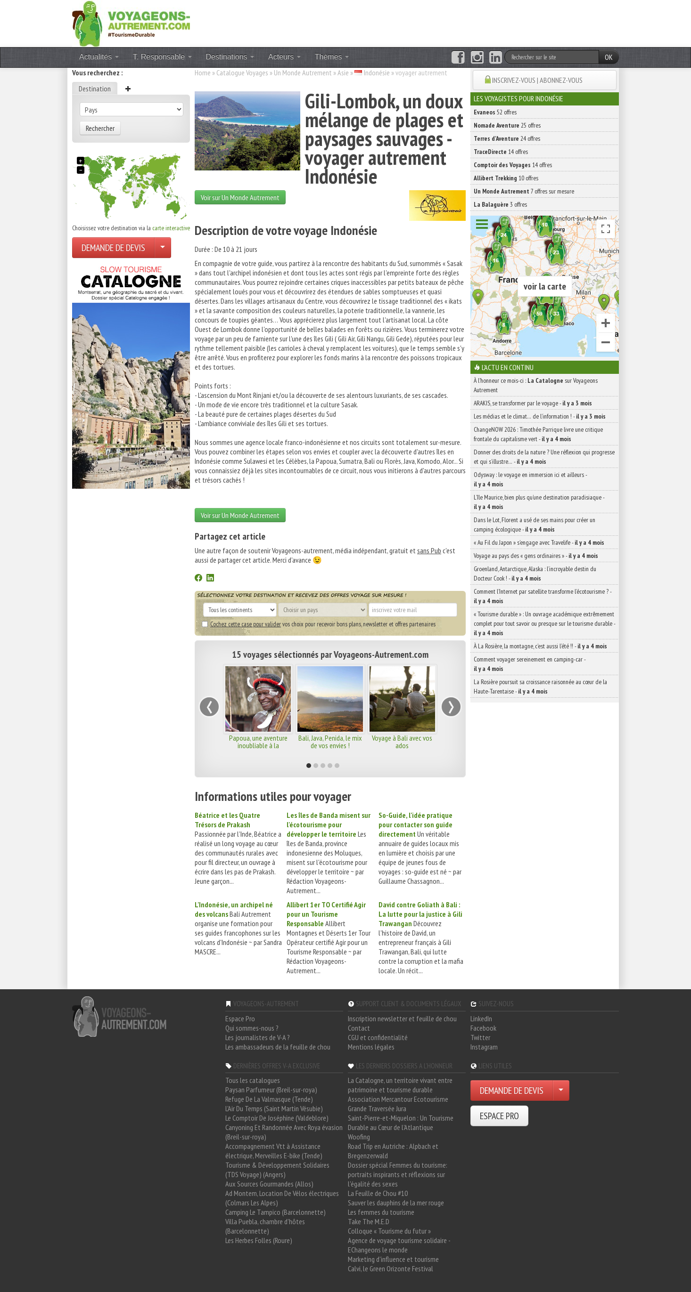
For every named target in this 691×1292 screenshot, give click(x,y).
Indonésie (377, 72)
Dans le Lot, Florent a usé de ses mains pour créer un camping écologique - (534, 524)
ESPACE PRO (499, 1116)
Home (203, 72)
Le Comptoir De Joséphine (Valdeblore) (277, 1117)
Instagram (484, 1046)
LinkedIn (481, 1018)
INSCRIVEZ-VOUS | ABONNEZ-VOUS (537, 80)
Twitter (480, 1037)
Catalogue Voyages (242, 72)
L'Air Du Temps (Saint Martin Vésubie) (274, 1108)
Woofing (359, 1136)
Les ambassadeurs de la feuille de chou (277, 1046)
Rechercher (100, 128)
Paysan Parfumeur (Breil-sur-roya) (271, 1089)
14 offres (501, 151)
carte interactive (171, 228)
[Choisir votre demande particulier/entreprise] (162, 247)
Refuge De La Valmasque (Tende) (269, 1099)
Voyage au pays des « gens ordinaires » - (536, 555)
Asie (343, 72)
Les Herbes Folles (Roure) (258, 1240)
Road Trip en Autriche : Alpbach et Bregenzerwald (393, 1150)
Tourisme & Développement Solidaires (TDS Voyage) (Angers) (277, 1169)
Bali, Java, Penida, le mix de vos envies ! (330, 741)
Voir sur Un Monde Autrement (240, 197)
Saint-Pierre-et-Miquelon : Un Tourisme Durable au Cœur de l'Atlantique (400, 1122)
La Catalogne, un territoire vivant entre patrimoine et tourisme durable (400, 1084)
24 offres (507, 138)
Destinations (230, 57)
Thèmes (332, 57)
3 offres (500, 204)
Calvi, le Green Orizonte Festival (390, 1268)
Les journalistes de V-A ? (257, 1037)
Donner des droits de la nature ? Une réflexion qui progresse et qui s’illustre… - (544, 457)
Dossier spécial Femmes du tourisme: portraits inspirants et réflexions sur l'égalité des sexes (397, 1174)
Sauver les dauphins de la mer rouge (396, 1202)
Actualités (99, 57)
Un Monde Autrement (303, 72)
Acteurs (284, 57)
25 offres (507, 125)
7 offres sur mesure (524, 191)
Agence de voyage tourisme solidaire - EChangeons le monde (399, 1244)
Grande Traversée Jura (377, 1108)
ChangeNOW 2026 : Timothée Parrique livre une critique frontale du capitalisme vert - (538, 434)
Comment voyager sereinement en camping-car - (529, 664)
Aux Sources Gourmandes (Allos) (269, 1183)
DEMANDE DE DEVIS (113, 248)
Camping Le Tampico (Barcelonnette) (275, 1212)
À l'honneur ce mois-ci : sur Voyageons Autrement (536, 385)
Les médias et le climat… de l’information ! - (540, 416)
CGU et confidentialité (378, 1037)
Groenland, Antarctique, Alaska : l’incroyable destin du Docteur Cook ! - (535, 573)
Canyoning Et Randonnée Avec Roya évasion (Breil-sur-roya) (284, 1131)
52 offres (495, 112)
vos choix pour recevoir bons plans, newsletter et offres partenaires (319, 624)
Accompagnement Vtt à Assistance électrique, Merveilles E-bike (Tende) (273, 1150)
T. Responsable (162, 57)
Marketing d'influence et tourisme (393, 1259)
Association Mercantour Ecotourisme (398, 1099)
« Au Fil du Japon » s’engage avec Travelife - (539, 542)
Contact (359, 1028)
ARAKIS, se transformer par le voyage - (533, 403)
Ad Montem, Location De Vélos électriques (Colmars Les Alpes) (282, 1197)
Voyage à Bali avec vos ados (402, 741)
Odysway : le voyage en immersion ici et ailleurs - (530, 479)
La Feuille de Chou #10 (378, 1193)
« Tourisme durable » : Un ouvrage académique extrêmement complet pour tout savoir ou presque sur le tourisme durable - (544, 623)
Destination (95, 88)
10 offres (506, 178)
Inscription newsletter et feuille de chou (402, 1018)
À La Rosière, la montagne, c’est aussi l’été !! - (540, 646)
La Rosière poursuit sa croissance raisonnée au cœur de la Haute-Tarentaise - (540, 686)
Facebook (483, 1028)
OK (609, 57)
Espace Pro (240, 1018)
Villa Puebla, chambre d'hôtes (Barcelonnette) (265, 1226)
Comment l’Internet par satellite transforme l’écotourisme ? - (542, 596)
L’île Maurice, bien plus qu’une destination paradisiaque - (539, 502)
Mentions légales (371, 1046)
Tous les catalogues (252, 1080)
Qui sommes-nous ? (252, 1028)
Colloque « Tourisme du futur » (389, 1230)
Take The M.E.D (368, 1221)
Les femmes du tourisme (381, 1212)
